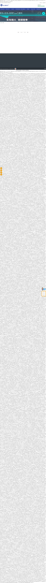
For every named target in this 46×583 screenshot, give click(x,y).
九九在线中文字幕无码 (5, 317)
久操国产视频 (8, 333)
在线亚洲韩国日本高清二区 (14, 130)
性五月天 (19, 320)
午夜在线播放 (39, 135)
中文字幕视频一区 (34, 251)
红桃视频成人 (12, 303)
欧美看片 (19, 290)
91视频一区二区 (43, 322)
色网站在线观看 (21, 117)
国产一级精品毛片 (15, 492)
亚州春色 (24, 259)
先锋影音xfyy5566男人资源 (22, 148)
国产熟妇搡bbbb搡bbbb (22, 552)
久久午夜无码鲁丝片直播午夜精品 (23, 331)
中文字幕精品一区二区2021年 (21, 230)
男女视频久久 (7, 338)
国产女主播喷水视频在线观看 (14, 449)
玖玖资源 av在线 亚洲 (27, 436)
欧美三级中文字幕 (19, 204)
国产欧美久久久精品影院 (17, 215)
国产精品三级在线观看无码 (14, 249)
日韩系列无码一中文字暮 (28, 91)
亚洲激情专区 (17, 512)
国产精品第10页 (34, 409)
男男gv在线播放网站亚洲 (26, 158)
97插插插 (40, 435)
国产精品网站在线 (8, 522)
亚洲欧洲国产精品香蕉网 (14, 306)
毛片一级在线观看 (9, 171)
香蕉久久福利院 (24, 274)
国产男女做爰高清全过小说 (23, 251)
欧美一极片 (35, 264)
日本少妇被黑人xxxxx (12, 323)
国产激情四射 (27, 295)
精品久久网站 (18, 273)
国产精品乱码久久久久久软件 (24, 229)
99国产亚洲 (24, 307)
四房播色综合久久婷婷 (17, 90)
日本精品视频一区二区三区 (22, 495)
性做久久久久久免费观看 (33, 133)
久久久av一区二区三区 (5, 335)
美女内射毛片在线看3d (37, 509)
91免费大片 (19, 376)
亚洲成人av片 (40, 347)
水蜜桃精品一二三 (42, 455)
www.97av (15, 192)
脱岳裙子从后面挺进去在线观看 (39, 448)
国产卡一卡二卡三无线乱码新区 (34, 464)
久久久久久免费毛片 (9, 539)
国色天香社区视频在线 (19, 339)
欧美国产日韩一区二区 (13, 497)
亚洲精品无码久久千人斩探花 (33, 186)
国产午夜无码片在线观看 (6, 321)
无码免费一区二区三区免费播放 (30, 265)
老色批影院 (26, 176)
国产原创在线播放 (38, 274)
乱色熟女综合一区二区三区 (6, 260)
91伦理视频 (30, 346)
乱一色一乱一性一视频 (3, 449)
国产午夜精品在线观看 (11, 207)
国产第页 (11, 423)
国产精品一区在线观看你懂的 (10, 157)
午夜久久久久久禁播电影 (19, 73)
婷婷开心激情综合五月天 (38, 463)
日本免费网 (6, 146)
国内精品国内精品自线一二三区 (35, 129)
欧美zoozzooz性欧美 (39, 187)
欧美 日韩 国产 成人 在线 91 (35, 87)
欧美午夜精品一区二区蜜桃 (28, 115)
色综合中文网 (38, 147)
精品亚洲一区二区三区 (21, 448)
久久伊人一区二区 (12, 145)
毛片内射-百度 (4, 157)
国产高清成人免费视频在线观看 (36, 288)
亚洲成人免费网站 (43, 259)
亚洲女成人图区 (15, 568)
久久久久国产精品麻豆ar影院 (20, 582)
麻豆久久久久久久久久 (40, 247)
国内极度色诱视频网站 (40, 393)
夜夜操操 (12, 378)
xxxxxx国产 (5, 462)
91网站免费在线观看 (28, 235)
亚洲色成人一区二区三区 (42, 132)
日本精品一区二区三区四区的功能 (9, 381)
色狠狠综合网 (41, 232)
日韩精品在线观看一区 (29, 245)
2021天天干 (11, 564)
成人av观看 (25, 521)
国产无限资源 (12, 480)
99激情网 (9, 353)
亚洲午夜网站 (29, 129)
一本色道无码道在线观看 (26, 149)
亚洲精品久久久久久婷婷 (36, 360)
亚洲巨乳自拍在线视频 (18, 258)
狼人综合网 (15, 304)
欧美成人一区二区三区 (27, 481)
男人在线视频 (41, 394)
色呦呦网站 (16, 536)
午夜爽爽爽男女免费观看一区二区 (35, 157)
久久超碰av (41, 466)
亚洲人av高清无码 (43, 102)
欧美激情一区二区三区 (2, 499)
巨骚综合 (2, 395)
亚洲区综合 (28, 568)
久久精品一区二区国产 (20, 130)
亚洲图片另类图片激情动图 (35, 189)
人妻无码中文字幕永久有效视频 (33, 493)
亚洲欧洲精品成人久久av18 (35, 422)
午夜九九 (19, 379)
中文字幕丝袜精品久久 (42, 157)
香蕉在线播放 (8, 437)
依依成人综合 (26, 332)
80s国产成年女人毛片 (35, 119)
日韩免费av (19, 249)
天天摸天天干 (24, 496)
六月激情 (28, 163)
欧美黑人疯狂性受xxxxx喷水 (42, 163)
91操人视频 (27, 279)
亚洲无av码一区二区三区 (32, 552)
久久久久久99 (28, 86)
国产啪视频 (8, 206)
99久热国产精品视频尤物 (24, 492)
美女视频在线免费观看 (18, 276)
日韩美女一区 (30, 189)
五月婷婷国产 (41, 323)
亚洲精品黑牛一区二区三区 (25, 118)
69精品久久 (19, 465)
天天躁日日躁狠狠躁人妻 (40, 507)
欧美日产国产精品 (27, 349)
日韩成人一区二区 (28, 495)
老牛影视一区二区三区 (12, 523)
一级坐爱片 (19, 451)
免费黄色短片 (9, 308)
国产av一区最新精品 (5, 453)
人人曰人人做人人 (39, 338)
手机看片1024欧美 (4, 219)
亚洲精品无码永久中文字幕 (42, 538)
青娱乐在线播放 (30, 244)
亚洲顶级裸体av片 (27, 186)
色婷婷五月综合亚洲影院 (13, 177)
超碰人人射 (8, 104)
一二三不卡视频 (23, 498)
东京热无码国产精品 (26, 201)
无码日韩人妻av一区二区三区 (8, 135)
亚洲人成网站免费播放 (29, 449)
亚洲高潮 (11, 566)
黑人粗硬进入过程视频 (28, 177)
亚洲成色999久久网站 (8, 304)
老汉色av (16, 173)
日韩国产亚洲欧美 (35, 305)
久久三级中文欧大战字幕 (14, 294)
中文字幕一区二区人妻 (30, 525)
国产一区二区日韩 (9, 74)
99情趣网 (16, 323)
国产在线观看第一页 (42, 142)
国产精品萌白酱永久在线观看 (25, 493)
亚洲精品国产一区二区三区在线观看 (23, 208)
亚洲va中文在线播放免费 (20, 348)
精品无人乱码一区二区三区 (36, 145)
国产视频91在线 (12, 142)
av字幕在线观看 (37, 132)
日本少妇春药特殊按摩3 (22, 250)
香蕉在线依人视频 (11, 291)
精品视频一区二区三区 (18, 203)
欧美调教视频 (7, 393)
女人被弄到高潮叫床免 (10, 506)
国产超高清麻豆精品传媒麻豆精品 (7, 101)
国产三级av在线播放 (21, 521)
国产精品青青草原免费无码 (13, 273)
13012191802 (1, 168)
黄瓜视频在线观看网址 (3, 378)
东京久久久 (25, 409)
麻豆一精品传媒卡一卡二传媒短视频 (17, 347)
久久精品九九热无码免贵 (38, 465)
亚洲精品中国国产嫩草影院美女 (40, 76)
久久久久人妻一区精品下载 (42, 189)
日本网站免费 (8, 361)
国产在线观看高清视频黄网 (40, 421)
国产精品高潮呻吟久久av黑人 (26, 247)
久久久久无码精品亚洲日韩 (13, 266)
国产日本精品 (29, 204)
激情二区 (29, 448)
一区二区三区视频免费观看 (41, 321)
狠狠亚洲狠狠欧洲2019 (17, 395)
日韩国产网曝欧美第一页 (5, 407)
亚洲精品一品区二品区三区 (20, 425)
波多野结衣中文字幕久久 (22, 424)
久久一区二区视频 (42, 411)
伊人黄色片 (42, 484)
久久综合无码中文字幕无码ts (35, 323)
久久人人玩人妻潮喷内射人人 (19, 409)
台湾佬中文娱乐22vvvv (31, 378)
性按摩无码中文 (36, 200)
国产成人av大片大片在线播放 (28, 498)
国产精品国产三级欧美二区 (35, 143)
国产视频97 (29, 187)
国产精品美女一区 (41, 89)
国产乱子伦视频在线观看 (36, 104)
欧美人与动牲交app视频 (34, 367)
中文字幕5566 (32, 128)
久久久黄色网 (29, 508)
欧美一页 (34, 84)
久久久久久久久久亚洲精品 (29, 347)
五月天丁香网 (5, 498)
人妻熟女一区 (33, 470)
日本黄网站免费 (9, 103)
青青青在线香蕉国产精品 (12, 336)
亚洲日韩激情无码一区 (36, 113)
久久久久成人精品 (41, 115)
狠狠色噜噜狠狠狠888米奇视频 (5, 557)
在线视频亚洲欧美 (7, 186)
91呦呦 (11, 208)
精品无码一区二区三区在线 (19, 259)
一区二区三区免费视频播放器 (20, 266)
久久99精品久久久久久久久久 (11, 158)
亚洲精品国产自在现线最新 (23, 367)
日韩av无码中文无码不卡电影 (41, 131)
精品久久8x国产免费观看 (43, 147)
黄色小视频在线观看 (5, 572)
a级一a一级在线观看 (18, 426)
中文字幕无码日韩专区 (17, 367)
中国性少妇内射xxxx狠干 (29, 307)
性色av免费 (15, 142)
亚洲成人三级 (8, 391)
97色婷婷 (36, 202)
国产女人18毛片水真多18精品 (17, 262)
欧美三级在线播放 (3, 448)
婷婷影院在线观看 (30, 236)
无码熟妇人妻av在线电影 (11, 411)
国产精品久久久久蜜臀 (34, 337)
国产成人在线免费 (28, 366)
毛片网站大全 (27, 337)
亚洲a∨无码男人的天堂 (14, 308)
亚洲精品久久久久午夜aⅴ (42, 101)
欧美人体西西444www (41, 470)
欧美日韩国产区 (5, 422)
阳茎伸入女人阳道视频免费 (29, 404)
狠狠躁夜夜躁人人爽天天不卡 (33, 392)
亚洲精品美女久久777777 (27, 425)
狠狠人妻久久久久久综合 (42, 567)
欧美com (3, 293)
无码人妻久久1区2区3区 (24, 565)
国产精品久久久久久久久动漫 (42, 408)
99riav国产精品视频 (4, 264)
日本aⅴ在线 (30, 454)
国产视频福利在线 (16, 565)
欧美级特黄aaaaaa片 (38, 556)
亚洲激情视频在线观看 (27, 582)
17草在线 (2, 215)
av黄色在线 (37, 511)
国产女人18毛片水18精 (42, 192)
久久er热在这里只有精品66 (11, 572)
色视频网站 (16, 248)
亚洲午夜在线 (27, 468)
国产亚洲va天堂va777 (31, 250)
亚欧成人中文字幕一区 (40, 120)
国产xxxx (35, 348)
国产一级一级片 (40, 222)
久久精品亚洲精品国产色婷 (33, 435)
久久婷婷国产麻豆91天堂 (25, 263)
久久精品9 (14, 247)
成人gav (17, 160)
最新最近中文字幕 (21, 334)
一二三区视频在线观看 (17, 132)
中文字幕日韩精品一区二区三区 (34, 103)
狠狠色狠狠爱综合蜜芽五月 (9, 433)
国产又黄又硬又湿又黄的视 (5, 376)
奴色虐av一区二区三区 (20, 309)
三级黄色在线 (17, 467)
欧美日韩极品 (24, 73)
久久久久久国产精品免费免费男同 (4, 365)
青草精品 (8, 264)
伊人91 (42, 86)
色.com (44, 99)
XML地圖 (45, 68)
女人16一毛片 (4, 200)
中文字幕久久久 (23, 235)
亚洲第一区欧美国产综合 (7, 208)
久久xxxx (23, 478)
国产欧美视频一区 (11, 127)
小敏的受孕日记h (18, 186)
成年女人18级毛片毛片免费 (4, 479)
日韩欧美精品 (3, 98)
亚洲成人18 (29, 527)
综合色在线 (13, 322)
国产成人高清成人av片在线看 (35, 101)
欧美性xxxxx (26, 206)
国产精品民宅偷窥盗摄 (13, 246)
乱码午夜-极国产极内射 (4, 391)
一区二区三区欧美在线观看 (33, 510)
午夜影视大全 (4, 159)
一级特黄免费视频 (31, 394)
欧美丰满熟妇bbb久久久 (13, 305)
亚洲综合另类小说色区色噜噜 (35, 319)
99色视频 (12, 244)
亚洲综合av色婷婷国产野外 (12, 104)
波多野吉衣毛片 (15, 350)
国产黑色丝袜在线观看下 (33, 192)
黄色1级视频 (25, 248)
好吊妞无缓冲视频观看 (42, 221)
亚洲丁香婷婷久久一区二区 (24, 204)
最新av (28, 220)
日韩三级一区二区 (11, 113)
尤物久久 (39, 364)
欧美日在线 (4, 450)
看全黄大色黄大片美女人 (35, 454)
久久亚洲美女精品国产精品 (6, 85)
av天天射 (28, 454)
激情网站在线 (29, 455)
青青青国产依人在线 (6, 113)
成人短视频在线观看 (21, 76)
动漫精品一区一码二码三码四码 (24, 236)
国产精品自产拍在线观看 (11, 236)
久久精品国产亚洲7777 (4, 423)
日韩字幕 (41, 90)
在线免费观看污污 (20, 265)
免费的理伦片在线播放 (15, 408)
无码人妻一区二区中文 (42, 439)
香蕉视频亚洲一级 (37, 436)
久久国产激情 (8, 309)
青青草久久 (17, 260)
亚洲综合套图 (33, 75)
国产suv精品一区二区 (16, 381)
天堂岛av (40, 376)
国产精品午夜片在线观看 (22, 349)
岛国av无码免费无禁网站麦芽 (21, 144)
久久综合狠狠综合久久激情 (32, 364)
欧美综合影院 (43, 149)
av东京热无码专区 (29, 274)
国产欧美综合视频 (41, 331)
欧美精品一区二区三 (39, 426)
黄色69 (22, 434)
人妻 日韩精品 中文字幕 (31, 308)
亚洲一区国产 (18, 236)
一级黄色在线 (13, 526)
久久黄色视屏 (30, 144)
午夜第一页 (35, 206)
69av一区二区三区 (19, 172)
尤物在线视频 (33, 332)
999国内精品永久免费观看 (20, 304)
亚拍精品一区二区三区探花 (14, 171)
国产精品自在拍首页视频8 (12, 467)
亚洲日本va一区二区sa (19, 405)
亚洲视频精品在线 (15, 362)
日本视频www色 (33, 115)
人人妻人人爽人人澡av (33, 76)
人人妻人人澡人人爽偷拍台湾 (11, 512)
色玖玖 (17, 230)
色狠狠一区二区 (7, 160)
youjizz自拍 (41, 499)
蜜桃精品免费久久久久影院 (42, 511)
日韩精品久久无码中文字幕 (25, 234)
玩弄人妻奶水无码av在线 (20, 377)
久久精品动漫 (41, 173)
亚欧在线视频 (27, 364)
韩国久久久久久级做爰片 (18, 393)
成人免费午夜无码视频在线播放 (18, 161)
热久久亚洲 (32, 365)
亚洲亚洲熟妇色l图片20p (31, 580)
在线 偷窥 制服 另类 (34, 375)
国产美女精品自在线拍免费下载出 (4, 193)
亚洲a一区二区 (41, 495)
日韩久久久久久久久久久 (41, 148)
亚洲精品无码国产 (31, 484)
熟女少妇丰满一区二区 (23, 191)
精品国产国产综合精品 (24, 277)
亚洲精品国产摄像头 (12, 293)
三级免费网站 (6, 493)
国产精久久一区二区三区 (29, 207)
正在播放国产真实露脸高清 (8, 491)
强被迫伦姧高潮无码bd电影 (19, 120)
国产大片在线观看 (4, 392)
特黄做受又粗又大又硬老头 (20, 394)
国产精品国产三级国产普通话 (15, 570)
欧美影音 (13, 200)
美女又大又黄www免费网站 (4, 521)
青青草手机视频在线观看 (36, 90)
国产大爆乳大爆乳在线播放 (26, 275)
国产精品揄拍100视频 (15, 455)
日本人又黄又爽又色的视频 (39, 404)
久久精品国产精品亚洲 (31, 158)
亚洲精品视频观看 (14, 409)
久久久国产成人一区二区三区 (33, 131)
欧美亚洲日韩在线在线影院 (22, 295)
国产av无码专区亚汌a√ (11, 555)
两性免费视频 (21, 307)
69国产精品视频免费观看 (30, 145)
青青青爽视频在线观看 (38, 304)
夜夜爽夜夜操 (16, 336)
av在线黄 (44, 526)
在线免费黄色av (25, 163)
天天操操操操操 (28, 106)
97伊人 (3, 435)
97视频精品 (25, 464)
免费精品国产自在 (2, 148)
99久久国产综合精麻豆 (20, 163)
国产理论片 (11, 133)
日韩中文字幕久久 (34, 147)
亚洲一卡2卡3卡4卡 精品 (10, 495)
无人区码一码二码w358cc (18, 406)
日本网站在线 (31, 512)
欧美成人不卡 (18, 364)
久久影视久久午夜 (20, 554)
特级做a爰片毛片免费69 (9, 200)
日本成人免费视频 (16, 320)
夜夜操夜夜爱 (30, 408)
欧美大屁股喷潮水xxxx (3, 144)
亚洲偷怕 (8, 336)
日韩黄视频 (38, 173)
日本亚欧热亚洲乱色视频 (5, 114)
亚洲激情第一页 (32, 440)
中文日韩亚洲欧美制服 (13, 426)
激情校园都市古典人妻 (36, 91)
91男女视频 (37, 324)
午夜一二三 (3, 491)
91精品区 (29, 133)
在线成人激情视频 (15, 133)
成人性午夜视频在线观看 (17, 321)
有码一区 (7, 334)
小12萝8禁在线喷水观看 (22, 567)
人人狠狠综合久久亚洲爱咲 (38, 496)
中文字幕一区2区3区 (18, 434)
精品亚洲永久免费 (9, 249)
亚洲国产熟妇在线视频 (34, 351)
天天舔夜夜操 (1, 390)
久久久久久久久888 (21, 89)
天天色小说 (6, 468)
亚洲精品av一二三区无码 (5, 236)
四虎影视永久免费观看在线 (40, 229)
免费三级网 (7, 332)
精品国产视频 (21, 244)
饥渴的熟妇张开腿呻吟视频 (24, 513)
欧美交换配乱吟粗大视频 (42, 280)
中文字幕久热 (30, 130)
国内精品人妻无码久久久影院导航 (13, 554)
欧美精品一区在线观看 (28, 422)
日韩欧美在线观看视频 (10, 420)
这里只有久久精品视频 (11, 132)
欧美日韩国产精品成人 (23, 352)
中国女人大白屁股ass (9, 162)
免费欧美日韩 (13, 162)
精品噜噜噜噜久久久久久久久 (18, 193)
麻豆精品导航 (30, 437)
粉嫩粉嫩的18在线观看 (14, 348)
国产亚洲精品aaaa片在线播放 (16, 178)
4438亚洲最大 (13, 174)
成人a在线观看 (2, 222)
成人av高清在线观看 (3, 337)
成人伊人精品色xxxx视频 (13, 524)
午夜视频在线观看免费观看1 (37, 335)
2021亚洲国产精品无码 (2, 350)
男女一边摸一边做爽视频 (39, 366)
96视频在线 (3, 338)
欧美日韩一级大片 (6, 89)
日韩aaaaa (12, 262)
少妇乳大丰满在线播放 (10, 481)
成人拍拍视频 (23, 317)
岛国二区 (19, 568)
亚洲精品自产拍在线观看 (28, 581)
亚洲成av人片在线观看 (24, 86)
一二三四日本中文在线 (19, 537)
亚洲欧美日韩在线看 (42, 176)
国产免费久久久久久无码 (32, 275)
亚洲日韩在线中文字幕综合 (10, 164)
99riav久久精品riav (16, 349)
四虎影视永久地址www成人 (4, 192)
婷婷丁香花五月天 (6, 438)
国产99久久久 (16, 245)
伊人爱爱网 (41, 302)
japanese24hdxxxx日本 (24, 131)
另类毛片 (8, 173)
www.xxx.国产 (14, 118)
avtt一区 (9, 334)
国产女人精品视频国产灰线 (14, 352)
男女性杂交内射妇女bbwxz (12, 276)
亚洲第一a (42, 85)
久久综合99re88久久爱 (18, 450)
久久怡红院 (2, 290)
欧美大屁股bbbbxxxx (17, 550)
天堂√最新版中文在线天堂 (26, 304)
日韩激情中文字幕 (40, 571)
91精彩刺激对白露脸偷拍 (13, 88)
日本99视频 (19, 323)
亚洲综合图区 (18, 251)
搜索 (3, 22)
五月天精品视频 (22, 219)
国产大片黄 (29, 405)
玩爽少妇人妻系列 (9, 422)
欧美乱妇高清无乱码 (14, 571)
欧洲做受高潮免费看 (35, 98)
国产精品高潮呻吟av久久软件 (12, 441)
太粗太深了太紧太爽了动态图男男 (9, 98)
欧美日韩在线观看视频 (3, 454)
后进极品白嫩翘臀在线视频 (40, 133)
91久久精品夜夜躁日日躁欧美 (34, 86)
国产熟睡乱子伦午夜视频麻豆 (31, 537)
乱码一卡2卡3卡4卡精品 (12, 264)
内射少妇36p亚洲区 (31, 173)
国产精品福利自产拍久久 (32, 353)
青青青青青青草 (35, 579)
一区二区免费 (40, 332)
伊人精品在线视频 (6, 467)
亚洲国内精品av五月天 (17, 480)
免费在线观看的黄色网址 (39, 203)
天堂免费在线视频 (22, 74)
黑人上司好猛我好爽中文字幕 (9, 424)
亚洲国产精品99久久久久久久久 (41, 177)
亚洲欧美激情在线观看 (29, 251)
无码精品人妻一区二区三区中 (16, 333)
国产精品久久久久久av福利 (4, 528)
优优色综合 (39, 322)
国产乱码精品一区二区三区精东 (26, 538)
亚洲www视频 (34, 497)
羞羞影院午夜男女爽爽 (16, 495)
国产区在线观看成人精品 (8, 464)
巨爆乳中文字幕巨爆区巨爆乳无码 (40, 249)
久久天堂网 (30, 87)
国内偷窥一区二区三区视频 (25, 88)
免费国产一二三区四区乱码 (4, 322)
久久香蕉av (25, 466)
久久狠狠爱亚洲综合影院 (41, 103)
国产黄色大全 (17, 307)
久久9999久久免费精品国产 (20, 551)
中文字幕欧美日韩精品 (42, 492)
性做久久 (6, 353)
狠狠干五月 (44, 482)
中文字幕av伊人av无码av (8, 130)
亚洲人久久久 (2, 113)
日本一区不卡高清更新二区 (33, 338)
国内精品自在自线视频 (37, 178)
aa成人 (22, 323)
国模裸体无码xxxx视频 (32, 318)
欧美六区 (32, 206)
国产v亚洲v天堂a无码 (5, 411)
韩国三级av (43, 203)
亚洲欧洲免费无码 (31, 350)
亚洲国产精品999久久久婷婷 (26, 323)
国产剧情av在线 (4, 104)
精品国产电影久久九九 (36, 280)
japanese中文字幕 (43, 127)
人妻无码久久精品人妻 (18, 118)
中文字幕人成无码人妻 (14, 101)
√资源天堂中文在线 (25, 309)
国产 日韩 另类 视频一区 (25, 537)
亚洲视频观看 (33, 410)
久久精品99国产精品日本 (31, 397)
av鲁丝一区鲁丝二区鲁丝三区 (27, 146)
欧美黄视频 (33, 307)
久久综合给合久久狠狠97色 (28, 467)
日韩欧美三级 (13, 186)
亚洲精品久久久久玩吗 (37, 265)
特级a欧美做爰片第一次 (41, 118)
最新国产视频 (13, 292)
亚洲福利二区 (23, 526)
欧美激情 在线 (19, 565)
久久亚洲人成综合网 (5, 513)
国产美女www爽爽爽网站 (23, 438)
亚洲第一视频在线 (24, 289)
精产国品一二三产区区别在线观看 (17, 190)
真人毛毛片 (28, 423)
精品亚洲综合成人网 (33, 481)
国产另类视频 (19, 191)
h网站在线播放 (16, 99)
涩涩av (42, 159)
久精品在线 (6, 439)
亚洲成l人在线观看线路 (25, 143)
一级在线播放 (33, 258)
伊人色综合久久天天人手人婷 (23, 564)
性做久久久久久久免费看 (7, 569)
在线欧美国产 (8, 451)
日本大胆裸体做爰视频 (21, 566)
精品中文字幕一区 (2, 439)
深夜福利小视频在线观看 (38, 220)
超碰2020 (27, 85)
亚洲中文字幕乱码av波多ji (9, 454)
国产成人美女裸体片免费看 (7, 133)
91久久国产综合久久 (41, 87)
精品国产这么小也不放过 (4, 237)
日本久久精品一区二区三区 (25, 477)
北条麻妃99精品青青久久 (25, 246)
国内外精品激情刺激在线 (6, 541)
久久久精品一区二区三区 (42, 491)
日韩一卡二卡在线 (10, 178)
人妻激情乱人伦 (14, 259)
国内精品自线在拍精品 (6, 215)
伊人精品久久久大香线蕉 (30, 320)
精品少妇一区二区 (8, 527)
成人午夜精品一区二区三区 (20, 101)
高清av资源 (41, 303)
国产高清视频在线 (26, 87)
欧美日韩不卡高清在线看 (36, 73)
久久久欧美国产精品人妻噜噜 (25, 161)
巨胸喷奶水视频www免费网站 (5, 349)
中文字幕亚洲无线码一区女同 (26, 292)
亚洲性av (34, 236)
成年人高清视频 (23, 103)
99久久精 (44, 421)
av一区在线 (7, 499)
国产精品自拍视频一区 (40, 162)
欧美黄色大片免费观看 (31, 85)
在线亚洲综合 (3, 307)
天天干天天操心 (8, 568)
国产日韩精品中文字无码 (3, 261)
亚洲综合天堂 (14, 510)
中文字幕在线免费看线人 (41, 134)
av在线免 (7, 176)
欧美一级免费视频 (6, 248)
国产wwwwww (14, 73)
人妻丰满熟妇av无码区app (22, 189)
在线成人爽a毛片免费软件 (19, 526)
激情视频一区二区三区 (25, 244)
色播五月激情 (31, 441)
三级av (32, 274)
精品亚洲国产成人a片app (3, 220)
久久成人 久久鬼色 (15, 425)
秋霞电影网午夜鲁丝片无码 (15, 539)
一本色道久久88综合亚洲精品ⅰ (11, 528)
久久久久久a (12, 391)
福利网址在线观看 (2, 103)
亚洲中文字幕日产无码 (31, 396)
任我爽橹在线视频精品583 (25, 335)
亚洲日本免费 (3, 353)
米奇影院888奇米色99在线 (23, 463)
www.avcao (14, 556)
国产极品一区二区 (28, 336)
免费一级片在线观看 (32, 176)
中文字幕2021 (42, 233)
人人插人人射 (36, 250)
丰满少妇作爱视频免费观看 (11, 86)
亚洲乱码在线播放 (13, 134)
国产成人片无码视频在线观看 (8, 421)
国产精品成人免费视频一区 (12, 160)
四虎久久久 (7, 220)
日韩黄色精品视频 (14, 339)
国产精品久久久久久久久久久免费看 (14, 117)
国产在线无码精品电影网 (4, 420)
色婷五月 (44, 219)
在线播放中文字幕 (6, 526)
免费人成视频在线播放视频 (8, 265)
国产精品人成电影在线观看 (11, 317)
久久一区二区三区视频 (20, 306)
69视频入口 (34, 248)
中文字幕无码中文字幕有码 (39, 478)
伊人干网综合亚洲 (26, 291)
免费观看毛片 (13, 365)
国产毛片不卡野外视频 (2, 367)
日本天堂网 (44, 366)
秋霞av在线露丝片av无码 (29, 218)
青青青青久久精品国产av (38, 164)
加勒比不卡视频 (41, 482)
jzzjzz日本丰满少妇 (12, 451)
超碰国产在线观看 (24, 553)
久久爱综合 (26, 507)
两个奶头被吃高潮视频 (16, 216)
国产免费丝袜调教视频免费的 (30, 205)
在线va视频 (29, 175)
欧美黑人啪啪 (37, 491)
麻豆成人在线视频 (6, 308)
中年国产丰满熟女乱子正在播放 (39, 99)
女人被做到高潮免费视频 (9, 189)
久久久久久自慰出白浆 (33, 187)
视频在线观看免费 (35, 190)
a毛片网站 (27, 542)
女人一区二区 (38, 484)
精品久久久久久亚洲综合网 (33, 114)
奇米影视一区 (39, 441)
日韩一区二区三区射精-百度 (28, 75)
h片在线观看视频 (29, 564)
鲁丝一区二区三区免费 (3, 145)
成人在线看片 (18, 392)
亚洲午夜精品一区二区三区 (6, 509)
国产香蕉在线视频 (13, 351)
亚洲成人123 (29, 523)
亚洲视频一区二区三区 (14, 106)
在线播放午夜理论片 (14, 263)
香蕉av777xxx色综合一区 (6, 204)
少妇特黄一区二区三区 (39, 266)
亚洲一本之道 (17, 567)
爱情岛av (27, 203)
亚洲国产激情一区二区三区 (19, 363)
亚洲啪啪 (1, 274)
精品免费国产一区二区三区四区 (36, 480)
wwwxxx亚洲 (20, 84)
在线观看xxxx (23, 347)
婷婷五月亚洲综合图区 (19, 234)
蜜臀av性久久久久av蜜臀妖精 (29, 462)
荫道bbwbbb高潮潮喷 (14, 452)
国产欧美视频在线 (24, 542)
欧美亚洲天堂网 (25, 261)
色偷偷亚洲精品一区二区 (27, 426)
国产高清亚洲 (7, 175)
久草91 (34, 539)
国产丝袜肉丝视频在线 (38, 149)
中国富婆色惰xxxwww (14, 318)
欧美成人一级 (6, 86)
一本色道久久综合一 (6, 188)
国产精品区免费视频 (22, 157)
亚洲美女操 (29, 419)
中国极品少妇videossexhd (20, 440)
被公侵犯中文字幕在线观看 (7, 390)
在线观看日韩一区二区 (10, 247)
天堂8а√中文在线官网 (15, 295)
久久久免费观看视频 (23, 375)
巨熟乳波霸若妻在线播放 (32, 217)
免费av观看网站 (30, 332)
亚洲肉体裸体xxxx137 (32, 567)
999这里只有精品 (6, 207)
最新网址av (17, 247)
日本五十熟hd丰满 (20, 319)
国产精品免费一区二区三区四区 (25, 258)
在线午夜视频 (23, 216)
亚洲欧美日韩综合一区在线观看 (12, 128)
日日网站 (6, 409)
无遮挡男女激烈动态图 (10, 176)
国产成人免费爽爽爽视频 (35, 408)
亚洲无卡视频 (25, 76)
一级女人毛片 (5, 75)
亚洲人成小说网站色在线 (31, 132)
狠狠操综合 (13, 421)
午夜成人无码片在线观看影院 (37, 580)
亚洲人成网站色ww (11, 215)
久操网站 (12, 333)
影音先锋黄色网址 (40, 119)
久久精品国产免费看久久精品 (23, 522)
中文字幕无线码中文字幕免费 (25, 353)
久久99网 (9, 305)
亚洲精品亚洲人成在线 (19, 538)
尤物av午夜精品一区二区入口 (37, 191)
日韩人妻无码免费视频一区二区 (36, 130)
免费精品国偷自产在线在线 (24, 379)
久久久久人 (39, 390)
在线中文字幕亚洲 (8, 410)
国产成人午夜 (4, 175)
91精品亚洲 (28, 131)
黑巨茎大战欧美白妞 (10, 237)
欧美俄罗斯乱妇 (29, 135)
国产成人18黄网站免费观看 (21, 162)
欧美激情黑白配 (38, 466)
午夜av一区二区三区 (6, 441)
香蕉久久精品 (37, 376)
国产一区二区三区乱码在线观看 (40, 175)
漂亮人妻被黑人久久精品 (28, 147)
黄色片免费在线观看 (3, 366)
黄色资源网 (25, 245)
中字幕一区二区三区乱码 (36, 201)
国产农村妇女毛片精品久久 (22, 404)
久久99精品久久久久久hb (42, 512)
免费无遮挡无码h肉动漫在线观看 (19, 523)
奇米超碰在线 (38, 221)
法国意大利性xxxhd (27, 317)
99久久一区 (30, 506)
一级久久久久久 (4, 172)
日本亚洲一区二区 (13, 463)
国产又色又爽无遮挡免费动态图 (31, 127)
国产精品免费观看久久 (29, 497)
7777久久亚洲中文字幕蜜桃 (29, 73)
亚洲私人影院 (19, 235)
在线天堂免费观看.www (40, 368)
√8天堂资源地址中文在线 (17, 157)
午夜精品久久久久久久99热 (13, 579)
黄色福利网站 (42, 220)
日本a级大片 (37, 332)
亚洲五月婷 (30, 143)
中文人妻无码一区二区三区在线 (32, 249)
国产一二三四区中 (38, 481)
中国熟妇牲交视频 (2, 130)
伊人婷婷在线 (6, 294)
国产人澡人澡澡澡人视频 (21, 171)
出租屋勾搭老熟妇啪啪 (42, 352)
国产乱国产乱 (8, 191)
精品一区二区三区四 (37, 303)
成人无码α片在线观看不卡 (18, 102)
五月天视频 (30, 452)
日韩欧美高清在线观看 (15, 218)
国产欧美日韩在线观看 (9, 362)
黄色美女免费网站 (36, 365)
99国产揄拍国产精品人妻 (9, 318)
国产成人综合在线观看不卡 (20, 146)
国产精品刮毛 (15, 424)
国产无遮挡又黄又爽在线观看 (36, 379)
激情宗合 (25, 145)
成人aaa (15, 411)
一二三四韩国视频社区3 (11, 393)
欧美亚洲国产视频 (7, 203)
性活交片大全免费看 (2, 440)
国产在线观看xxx (26, 540)
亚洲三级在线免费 (17, 74)
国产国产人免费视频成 (40, 350)
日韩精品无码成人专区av (23, 106)
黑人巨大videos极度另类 (27, 219)
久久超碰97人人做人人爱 (33, 377)
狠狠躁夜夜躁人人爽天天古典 (9, 87)
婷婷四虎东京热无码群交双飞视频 (33, 294)
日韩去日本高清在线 (11, 161)
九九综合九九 (31, 582)
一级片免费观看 (37, 318)
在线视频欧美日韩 (6, 128)
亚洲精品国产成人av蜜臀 (8, 380)
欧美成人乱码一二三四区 (21, 455)
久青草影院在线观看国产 (8, 99)
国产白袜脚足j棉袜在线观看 (30, 237)
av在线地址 (14, 231)
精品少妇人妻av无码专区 (33, 160)
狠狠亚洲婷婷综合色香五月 (7, 351)
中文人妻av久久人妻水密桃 (26, 550)
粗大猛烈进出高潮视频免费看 (15, 208)
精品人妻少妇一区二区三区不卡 (32, 391)
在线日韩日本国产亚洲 (31, 264)
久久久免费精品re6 (27, 142)
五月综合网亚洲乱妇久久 (29, 375)
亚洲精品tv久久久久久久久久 (5, 273)
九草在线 (8, 232)
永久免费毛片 (13, 258)
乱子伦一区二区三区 (22, 215)
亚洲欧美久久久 (34, 88)
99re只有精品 (26, 133)
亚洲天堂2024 (5, 302)
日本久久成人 (39, 86)
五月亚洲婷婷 (32, 479)
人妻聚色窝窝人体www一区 (26, 303)
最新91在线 (30, 337)
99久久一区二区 (32, 172)
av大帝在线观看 (11, 346)
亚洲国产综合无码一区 (38, 102)
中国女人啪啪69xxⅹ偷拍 (12, 507)
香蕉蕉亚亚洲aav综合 (38, 434)
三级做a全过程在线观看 (40, 362)
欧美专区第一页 (24, 172)
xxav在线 (44, 362)
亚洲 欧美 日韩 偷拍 (35, 363)
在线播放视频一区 (25, 127)
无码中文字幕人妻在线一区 (39, 106)
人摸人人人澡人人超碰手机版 (12, 541)
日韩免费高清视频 (24, 449)
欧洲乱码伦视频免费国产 (11, 143)
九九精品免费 (34, 404)
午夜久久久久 (41, 396)
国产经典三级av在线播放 (7, 230)
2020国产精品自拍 (12, 290)
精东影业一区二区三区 (32, 259)
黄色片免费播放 (10, 193)
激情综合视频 (20, 477)
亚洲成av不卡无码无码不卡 (19, 496)
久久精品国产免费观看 (30, 248)
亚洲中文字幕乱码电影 (28, 116)
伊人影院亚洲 (9, 131)
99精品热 (17, 233)
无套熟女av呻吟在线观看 (22, 467)
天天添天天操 (8, 145)
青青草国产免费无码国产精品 (29, 305)
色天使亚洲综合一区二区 (15, 448)
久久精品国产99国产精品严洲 (36, 174)
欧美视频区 (3, 426)
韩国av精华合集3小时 (23, 366)
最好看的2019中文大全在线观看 (13, 332)
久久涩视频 (32, 91)
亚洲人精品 (44, 105)
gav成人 (44, 510)
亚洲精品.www (8, 392)
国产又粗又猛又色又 (4, 495)
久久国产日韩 (30, 104)
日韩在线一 (3, 203)
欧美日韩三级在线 (39, 276)
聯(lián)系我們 (44, 2)
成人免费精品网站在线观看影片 (39, 84)
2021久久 (10, 258)
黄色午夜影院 (27, 250)
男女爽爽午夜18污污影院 (40, 378)
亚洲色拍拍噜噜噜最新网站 (24, 187)
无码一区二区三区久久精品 (10, 119)
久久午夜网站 (35, 309)
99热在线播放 (40, 555)
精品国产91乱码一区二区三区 (6, 279)
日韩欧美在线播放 (2, 483)
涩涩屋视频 (18, 106)
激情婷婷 (17, 436)
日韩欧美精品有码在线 (28, 148)
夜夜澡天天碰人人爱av (9, 100)
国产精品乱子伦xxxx (11, 366)
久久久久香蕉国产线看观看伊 (3, 164)
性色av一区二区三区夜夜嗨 (13, 368)
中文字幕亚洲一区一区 (18, 175)
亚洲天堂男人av (30, 159)
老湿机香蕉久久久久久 (6, 510)
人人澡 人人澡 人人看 (19, 192)
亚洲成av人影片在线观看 (11, 552)
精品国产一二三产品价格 (10, 404)
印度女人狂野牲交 (31, 572)
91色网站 (32, 579)
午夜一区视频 (17, 84)
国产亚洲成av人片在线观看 (8, 91)
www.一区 (40, 129)
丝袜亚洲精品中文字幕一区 (39, 116)
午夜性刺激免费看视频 (10, 73)
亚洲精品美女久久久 (22, 186)
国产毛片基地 (27, 144)
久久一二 (1, 200)
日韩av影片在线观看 (19, 335)
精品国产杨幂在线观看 (12, 363)
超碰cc (7, 129)
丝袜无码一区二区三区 (13, 251)
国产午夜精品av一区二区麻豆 (16, 237)
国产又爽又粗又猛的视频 (10, 439)
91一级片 (41, 145)
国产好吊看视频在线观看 (38, 75)
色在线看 (5, 221)
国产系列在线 (29, 331)
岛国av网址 (2, 375)
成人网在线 (15, 200)
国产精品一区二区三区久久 (11, 394)
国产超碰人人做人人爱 (10, 222)
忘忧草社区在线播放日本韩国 (29, 278)
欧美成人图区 (43, 129)
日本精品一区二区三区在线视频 (19, 351)
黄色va (29, 208)
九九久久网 (29, 206)
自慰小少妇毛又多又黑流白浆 (11, 114)
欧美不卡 (6, 481)
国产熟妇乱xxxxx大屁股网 (17, 439)
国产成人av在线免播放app (40, 251)
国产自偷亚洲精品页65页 (21, 378)
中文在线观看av (19, 201)
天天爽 (32, 535)
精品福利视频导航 (27, 510)
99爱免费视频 (30, 230)
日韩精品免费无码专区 (21, 511)
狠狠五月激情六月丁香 (26, 394)
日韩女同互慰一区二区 (22, 113)
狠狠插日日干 (9, 536)
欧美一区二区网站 (11, 216)
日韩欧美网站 (31, 303)
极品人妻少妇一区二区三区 (34, 193)
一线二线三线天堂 (22, 132)
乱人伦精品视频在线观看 (6, 405)
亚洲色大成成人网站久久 (19, 275)
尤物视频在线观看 (23, 525)
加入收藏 (41, 2)
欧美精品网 (26, 103)
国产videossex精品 (43, 146)
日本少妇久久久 (8, 524)
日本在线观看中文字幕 (38, 248)
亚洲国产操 (38, 305)
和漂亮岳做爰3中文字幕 (37, 172)
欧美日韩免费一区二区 (25, 84)
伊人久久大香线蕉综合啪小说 (21, 218)
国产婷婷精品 (32, 390)
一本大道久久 (35, 308)
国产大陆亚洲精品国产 (7, 293)
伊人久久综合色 (36, 522)
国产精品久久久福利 (24, 135)
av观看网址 (15, 291)
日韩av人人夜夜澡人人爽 (25, 405)
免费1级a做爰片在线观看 (22, 381)
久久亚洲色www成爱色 (10, 190)
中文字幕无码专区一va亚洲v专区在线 (12, 76)
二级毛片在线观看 (18, 187)
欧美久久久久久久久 (32, 219)
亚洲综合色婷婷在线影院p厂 (35, 245)
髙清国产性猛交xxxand (15, 484)
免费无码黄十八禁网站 (37, 307)
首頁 (1, 22)
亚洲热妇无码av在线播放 (8, 379)
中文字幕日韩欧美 (19, 368)
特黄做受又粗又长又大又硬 (41, 309)
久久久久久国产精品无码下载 (4, 469)
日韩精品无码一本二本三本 (10, 219)
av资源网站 (37, 482)
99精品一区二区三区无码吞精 (6, 245)
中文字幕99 (1, 147)
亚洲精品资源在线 (38, 499)
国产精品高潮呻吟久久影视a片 (25, 406)
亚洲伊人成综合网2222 (25, 134)
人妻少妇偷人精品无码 (20, 221)
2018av (13, 202)
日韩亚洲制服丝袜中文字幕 (40, 407)
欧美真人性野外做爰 (16, 331)
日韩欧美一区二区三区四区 (6, 348)
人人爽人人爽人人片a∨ (13, 275)
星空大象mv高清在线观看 (21, 176)
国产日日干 (9, 306)
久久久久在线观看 (28, 494)
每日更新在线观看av (25, 535)
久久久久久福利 (6, 482)
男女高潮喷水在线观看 (15, 115)
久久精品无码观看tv (20, 164)
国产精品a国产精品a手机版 (29, 190)
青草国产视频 (35, 566)
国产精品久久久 (15, 149)
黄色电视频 (18, 177)
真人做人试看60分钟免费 (7, 233)
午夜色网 (34, 433)
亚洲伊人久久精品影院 (40, 171)
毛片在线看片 (18, 103)
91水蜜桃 (18, 552)
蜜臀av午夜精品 (27, 524)
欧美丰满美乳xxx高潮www (13, 277)
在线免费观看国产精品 (39, 100)
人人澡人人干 (11, 568)
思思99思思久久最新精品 (8, 452)
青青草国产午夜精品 (32, 89)
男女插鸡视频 (31, 288)
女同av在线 (4, 120)
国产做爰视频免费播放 (34, 339)
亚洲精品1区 (16, 322)
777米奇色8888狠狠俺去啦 (9, 218)
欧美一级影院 (23, 539)
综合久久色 (17, 89)
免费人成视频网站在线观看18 (3, 363)
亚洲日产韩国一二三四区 (36, 163)
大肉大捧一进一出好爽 (34, 380)
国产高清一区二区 (4, 309)
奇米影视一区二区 (5, 333)
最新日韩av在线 (23, 190)
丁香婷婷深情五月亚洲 (26, 130)
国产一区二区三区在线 (33, 366)
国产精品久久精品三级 (5, 274)
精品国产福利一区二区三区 (3, 539)
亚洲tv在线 (2, 244)
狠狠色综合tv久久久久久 (15, 221)
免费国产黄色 (26, 362)
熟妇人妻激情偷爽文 (13, 483)
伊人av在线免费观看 (3, 332)
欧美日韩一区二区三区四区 (5, 425)
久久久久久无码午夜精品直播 (8, 408)
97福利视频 (2, 275)
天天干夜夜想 (33, 499)
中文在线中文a (5, 171)
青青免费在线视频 (33, 99)
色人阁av (17, 162)
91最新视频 (17, 134)
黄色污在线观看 (42, 392)
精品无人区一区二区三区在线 (13, 557)
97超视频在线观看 (43, 160)
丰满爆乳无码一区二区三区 (14, 191)
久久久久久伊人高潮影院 (31, 233)
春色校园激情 (17, 114)
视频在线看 (20, 216)
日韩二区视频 (1, 73)
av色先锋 (30, 380)
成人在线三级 (8, 90)
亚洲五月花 (25, 439)
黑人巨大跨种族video (42, 186)
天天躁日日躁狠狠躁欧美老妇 (22, 232)
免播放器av (31, 174)
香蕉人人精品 (10, 261)
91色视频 (19, 352)
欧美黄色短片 (33, 452)
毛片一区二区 (26, 393)
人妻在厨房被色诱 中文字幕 (6, 395)
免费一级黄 (38, 186)
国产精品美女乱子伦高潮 (19, 246)
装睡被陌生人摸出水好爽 (19, 483)
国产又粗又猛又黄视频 (16, 113)
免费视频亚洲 (41, 244)
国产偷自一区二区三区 (25, 396)
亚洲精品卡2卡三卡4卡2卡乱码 (4, 394)
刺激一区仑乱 (12, 536)
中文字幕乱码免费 (39, 468)
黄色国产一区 (27, 346)
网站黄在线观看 (27, 104)
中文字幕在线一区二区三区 (33, 317)
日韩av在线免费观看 (8, 116)
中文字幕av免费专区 (40, 260)
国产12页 (34, 274)
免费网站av (28, 289)
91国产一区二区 (7, 149)
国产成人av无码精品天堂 (26, 351)
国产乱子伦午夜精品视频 (18, 147)
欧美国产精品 (35, 105)
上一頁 (21, 32)
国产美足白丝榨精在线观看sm (7, 352)
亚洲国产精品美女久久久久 (13, 234)
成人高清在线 (41, 113)
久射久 (4, 160)
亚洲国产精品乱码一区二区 (19, 174)
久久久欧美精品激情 (8, 450)
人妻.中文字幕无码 (22, 128)
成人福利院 (4, 382)
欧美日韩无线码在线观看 (32, 202)
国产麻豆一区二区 (7, 291)
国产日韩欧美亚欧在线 (13, 567)
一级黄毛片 (35, 378)
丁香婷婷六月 (4, 410)
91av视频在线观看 (8, 303)
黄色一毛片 (13, 193)
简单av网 (16, 201)
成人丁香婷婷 (36, 219)
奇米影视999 (34, 302)
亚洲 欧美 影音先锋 (22, 87)
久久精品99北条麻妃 (11, 349)
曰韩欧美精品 (38, 88)
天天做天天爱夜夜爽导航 (14, 172)
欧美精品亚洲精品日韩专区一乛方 (16, 479)
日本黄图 (29, 103)
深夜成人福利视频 (37, 361)
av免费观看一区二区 (11, 321)
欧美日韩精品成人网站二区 (5, 360)
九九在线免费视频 (18, 128)
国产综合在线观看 (35, 322)
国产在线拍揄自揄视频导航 (26, 350)
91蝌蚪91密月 (15, 164)
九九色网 (10, 220)
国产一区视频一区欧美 (19, 350)
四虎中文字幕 (10, 188)
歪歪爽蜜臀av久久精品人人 (6, 470)
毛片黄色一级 (9, 465)
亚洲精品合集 (16, 145)
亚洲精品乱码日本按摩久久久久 (42, 464)
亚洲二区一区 (7, 566)
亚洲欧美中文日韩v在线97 (19, 104)
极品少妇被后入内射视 (34, 439)
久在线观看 (15, 98)
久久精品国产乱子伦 (9, 538)
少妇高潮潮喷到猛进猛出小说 (28, 215)
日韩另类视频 (29, 382)
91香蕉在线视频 (29, 273)
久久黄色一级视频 (33, 565)
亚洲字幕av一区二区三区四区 (8, 174)
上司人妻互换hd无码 (14, 91)
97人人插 (43, 161)
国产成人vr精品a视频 (3, 571)
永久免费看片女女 (20, 116)
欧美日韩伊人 (35, 484)
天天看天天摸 (16, 290)
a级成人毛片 (27, 491)
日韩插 (37, 336)
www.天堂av (38, 349)
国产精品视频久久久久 (4, 76)
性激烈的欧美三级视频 (5, 553)
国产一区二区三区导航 (22, 177)
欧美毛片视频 (2, 235)
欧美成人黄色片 (31, 105)
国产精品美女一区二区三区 (22, 346)
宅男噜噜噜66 (33, 554)
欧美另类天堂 (41, 88)
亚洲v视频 (36, 177)
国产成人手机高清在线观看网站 (33, 120)
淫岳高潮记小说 (16, 338)
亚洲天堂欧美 (7, 523)
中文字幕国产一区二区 (22, 441)
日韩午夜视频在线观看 (38, 217)
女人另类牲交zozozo (16, 404)
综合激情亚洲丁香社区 (23, 491)
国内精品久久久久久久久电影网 (25, 469)
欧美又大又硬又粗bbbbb (12, 175)
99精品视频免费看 (10, 146)
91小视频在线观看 (26, 484)
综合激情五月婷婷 (16, 143)
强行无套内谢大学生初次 (12, 84)
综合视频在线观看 (33, 116)
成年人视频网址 (30, 229)
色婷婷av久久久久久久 (17, 525)
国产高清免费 (32, 426)
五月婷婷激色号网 (23, 305)
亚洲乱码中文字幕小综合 (22, 435)
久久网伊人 (3, 161)
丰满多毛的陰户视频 (7, 234)
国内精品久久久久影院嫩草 (5, 364)
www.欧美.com (37, 352)
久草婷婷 (7, 512)
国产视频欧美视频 (24, 265)
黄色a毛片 (34, 491)
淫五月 (8, 201)
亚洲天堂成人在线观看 (4, 536)
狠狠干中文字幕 (42, 130)
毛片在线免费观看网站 (21, 233)
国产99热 (7, 221)
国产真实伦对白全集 (26, 506)
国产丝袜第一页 (39, 190)
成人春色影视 (30, 101)
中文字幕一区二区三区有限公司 (15, 435)
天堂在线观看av (6, 222)
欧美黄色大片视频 (23, 468)
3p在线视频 (15, 288)
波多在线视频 (42, 164)
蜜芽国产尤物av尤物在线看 (14, 437)
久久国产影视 (10, 425)
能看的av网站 (30, 507)
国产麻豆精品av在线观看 (32, 411)
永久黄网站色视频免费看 (14, 159)
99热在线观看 (8, 277)
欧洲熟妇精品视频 (24, 336)
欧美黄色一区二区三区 (25, 129)
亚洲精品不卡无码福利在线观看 (18, 158)
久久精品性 (32, 191)
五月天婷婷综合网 (27, 160)
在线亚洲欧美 (27, 556)
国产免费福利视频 (31, 201)
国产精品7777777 (3, 263)
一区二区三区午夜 (41, 219)
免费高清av (4, 581)
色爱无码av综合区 (4, 90)
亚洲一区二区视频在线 (43, 188)
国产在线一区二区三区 (12, 102)
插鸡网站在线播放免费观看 (11, 280)
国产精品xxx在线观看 (4, 247)
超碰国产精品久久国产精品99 (37, 146)
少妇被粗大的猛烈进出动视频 (34, 247)
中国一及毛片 (14, 307)
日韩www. (35, 426)
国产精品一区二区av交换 (19, 188)
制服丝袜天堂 (35, 424)
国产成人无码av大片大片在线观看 (32, 246)
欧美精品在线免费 (34, 266)
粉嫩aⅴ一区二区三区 (15, 232)
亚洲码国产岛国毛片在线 (39, 346)
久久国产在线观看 (39, 424)
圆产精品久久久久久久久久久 (34, 117)
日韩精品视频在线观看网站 (9, 455)
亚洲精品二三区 (23, 147)
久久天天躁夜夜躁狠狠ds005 (9, 350)
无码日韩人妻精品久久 (33, 106)
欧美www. (38, 246)
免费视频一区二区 (3, 118)
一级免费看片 (33, 438)
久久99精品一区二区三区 (37, 233)
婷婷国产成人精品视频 (4, 143)
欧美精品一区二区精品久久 (3, 100)
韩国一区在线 (10, 149)
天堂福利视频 (9, 250)
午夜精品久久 (33, 161)
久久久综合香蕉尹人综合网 (38, 306)
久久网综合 (4, 318)
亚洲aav (14, 396)
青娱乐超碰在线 (30, 88)
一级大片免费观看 (26, 101)
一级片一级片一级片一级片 (14, 309)
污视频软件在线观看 (33, 336)
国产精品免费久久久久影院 (31, 509)
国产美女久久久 (8, 449)
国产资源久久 (23, 192)
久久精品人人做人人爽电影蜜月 (17, 509)
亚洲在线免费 (38, 469)
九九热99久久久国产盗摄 (21, 145)
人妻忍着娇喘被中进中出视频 (31, 118)
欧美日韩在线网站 (4, 511)
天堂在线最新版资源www (4, 201)
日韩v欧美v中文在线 (35, 291)
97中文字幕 (2, 551)
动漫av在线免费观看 (42, 364)
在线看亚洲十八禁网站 (34, 162)
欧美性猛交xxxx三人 (39, 234)
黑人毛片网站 (15, 324)
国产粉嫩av (36, 134)
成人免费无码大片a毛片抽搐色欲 (26, 193)
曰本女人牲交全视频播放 (43, 382)
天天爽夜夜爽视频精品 (33, 100)
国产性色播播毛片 (28, 192)
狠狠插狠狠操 (31, 451)
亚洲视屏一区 (17, 85)
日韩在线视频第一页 (17, 365)
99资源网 (43, 424)
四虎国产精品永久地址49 (31, 309)
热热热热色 (7, 366)
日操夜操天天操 (37, 433)
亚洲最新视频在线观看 (35, 381)
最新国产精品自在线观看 (37, 237)
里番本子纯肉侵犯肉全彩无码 (35, 395)
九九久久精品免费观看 (31, 234)
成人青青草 (1, 422)
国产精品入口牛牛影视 (38, 423)
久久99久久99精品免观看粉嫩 (22, 360)
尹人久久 (16, 552)
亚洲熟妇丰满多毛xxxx (34, 293)
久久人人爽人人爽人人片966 (3, 465)
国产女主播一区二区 (33, 434)
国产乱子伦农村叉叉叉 (4, 206)
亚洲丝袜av (33, 557)
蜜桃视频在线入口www (22, 178)
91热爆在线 (24, 116)
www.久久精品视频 (2, 409)
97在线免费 (18, 75)
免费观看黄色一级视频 (11, 338)
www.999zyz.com (27, 216)
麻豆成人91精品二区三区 (13, 279)
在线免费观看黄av (2, 554)
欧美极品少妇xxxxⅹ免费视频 (3, 437)
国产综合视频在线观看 (35, 260)
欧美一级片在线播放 (24, 541)
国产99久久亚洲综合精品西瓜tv (26, 174)
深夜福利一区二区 (17, 463)
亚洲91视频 (7, 494)
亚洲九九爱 (23, 142)
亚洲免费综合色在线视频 (27, 511)
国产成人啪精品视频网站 (37, 262)
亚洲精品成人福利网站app (39, 477)
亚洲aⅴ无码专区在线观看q (9, 396)
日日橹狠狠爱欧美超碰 (5, 127)
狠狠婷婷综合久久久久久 (35, 215)
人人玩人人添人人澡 (8, 172)
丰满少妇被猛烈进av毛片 (41, 494)
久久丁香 (40, 158)
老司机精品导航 (26, 334)
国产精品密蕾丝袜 (12, 245)
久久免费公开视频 (8, 367)
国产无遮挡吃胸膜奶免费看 (8, 292)
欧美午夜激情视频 (32, 436)
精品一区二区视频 (28, 100)
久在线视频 (18, 522)
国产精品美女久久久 (40, 117)
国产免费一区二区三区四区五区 (28, 499)
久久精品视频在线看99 (31, 569)
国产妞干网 (25, 333)
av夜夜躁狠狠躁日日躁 (16, 470)
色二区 (16, 394)
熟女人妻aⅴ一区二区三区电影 (32, 203)
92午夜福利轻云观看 (42, 279)
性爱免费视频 (19, 318)
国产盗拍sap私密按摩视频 (22, 85)
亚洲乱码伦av (34, 324)
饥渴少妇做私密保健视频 (18, 86)
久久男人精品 (40, 360)
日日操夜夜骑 (25, 171)
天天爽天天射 (22, 318)
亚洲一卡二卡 (18, 324)
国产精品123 (41, 479)
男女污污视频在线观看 (6, 102)
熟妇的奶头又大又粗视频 (26, 482)
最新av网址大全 (3, 86)
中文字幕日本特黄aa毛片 (33, 289)
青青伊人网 (26, 579)
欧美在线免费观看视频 (24, 188)
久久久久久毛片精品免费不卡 (20, 288)
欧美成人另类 (38, 85)
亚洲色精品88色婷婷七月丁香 (15, 100)
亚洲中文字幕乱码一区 (14, 103)
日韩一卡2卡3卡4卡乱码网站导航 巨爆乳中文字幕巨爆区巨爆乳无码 (25, 200)
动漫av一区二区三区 (42, 264)
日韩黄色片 (20, 539)
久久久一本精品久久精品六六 (24, 294)
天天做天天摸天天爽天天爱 (35, 273)
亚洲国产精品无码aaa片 (3, 524)
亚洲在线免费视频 (19, 98)
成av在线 (7, 132)
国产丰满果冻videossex (14, 75)
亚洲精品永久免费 (13, 468)
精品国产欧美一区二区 (16, 337)
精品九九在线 (17, 441)
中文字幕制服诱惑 (12, 367)
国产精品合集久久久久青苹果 (36, 278)
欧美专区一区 (25, 440)
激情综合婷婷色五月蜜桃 (37, 333)
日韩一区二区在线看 (2, 421)
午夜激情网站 (9, 466)
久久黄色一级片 (3, 91)
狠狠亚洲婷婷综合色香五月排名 (24, 308)
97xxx (38, 512)
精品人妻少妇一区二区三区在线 (20, 91)
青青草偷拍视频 (42, 481)
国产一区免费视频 (33, 235)
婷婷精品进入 (21, 127)
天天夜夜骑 (44, 106)
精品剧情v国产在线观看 (4, 205)
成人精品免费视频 (7, 554)
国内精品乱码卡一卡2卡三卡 (14, 375)
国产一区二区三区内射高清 (33, 208)
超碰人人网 (6, 552)
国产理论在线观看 (38, 160)
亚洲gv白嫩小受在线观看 (16, 564)
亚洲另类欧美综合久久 (35, 277)
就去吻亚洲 (44, 436)
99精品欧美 (35, 234)
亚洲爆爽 (39, 351)
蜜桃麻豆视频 (6, 250)
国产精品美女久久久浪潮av (15, 135)
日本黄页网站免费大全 (8, 106)
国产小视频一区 (34, 221)
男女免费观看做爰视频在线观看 (23, 205)
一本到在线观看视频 (22, 395)
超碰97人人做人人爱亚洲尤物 (16, 229)
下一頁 (24, 32)
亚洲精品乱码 (31, 302)
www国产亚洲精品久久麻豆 (36, 216)
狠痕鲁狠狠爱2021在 (25, 536)
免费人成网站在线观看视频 (37, 420)
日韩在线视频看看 (27, 555)
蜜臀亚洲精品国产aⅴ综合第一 (18, 105)
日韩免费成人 (39, 308)
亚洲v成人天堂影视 (27, 288)
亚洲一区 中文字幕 (26, 570)
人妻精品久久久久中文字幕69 (31, 134)
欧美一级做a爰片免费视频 (16, 127)
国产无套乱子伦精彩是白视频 (25, 572)
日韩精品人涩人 (22, 332)
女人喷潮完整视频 (16, 176)
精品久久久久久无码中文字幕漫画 (20, 433)
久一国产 (15, 219)
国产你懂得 (40, 236)
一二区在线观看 (28, 172)
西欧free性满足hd (41, 246)
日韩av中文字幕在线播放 (36, 207)
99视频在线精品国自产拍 (3, 304)
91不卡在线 (2, 424)
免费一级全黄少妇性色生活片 (18, 280)
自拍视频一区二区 (23, 98)
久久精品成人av (25, 423)
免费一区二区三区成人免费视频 (12, 289)
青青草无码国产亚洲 (35, 542)
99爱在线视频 (37, 453)
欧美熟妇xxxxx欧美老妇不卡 (27, 99)
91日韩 (42, 158)
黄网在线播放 (19, 173)
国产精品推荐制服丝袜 (38, 259)
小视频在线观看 (16, 379)
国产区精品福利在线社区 (32, 178)
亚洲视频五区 (28, 440)
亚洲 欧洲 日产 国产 (8, 159)
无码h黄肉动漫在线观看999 (19, 279)
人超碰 (35, 524)
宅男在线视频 (7, 382)
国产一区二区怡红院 (30, 84)
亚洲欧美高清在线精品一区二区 (6, 542)
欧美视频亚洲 (37, 235)
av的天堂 (38, 317)
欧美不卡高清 (3, 217)
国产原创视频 (43, 222)
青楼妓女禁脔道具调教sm (16, 87)
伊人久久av (40, 235)
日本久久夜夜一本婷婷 (32, 220)
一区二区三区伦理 (13, 436)
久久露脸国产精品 (40, 143)
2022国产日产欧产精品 (14, 265)
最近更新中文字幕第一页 (12, 105)
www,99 (23, 133)
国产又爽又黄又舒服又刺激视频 (33, 321)
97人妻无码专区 (32, 304)
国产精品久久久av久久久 (42, 218)
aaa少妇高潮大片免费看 (32, 453)
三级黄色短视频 (29, 367)
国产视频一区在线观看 (4, 496)
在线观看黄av (25, 455)
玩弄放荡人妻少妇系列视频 (30, 463)
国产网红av (37, 492)
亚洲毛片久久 (9, 134)
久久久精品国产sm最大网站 (27, 290)
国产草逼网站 (16, 493)
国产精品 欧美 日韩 (40, 339)
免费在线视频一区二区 (13, 230)
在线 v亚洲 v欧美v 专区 (40, 294)
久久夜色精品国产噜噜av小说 (31, 188)
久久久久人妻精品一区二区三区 (23, 273)
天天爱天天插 (32, 495)
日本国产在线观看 (42, 201)
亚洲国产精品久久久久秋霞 (9, 535)
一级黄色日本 (41, 436)
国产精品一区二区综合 (35, 159)
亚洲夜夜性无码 (12, 406)
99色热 (17, 76)
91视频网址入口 (27, 113)
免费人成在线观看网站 (11, 192)
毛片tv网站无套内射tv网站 (22, 260)
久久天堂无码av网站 (29, 339)
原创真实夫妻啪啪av (3, 87)
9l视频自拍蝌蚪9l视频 (7, 177)
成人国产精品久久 (19, 294)
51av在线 (8, 235)
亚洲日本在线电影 (20, 143)
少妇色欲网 (42, 217)
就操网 (37, 364)
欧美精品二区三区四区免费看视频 (18, 129)
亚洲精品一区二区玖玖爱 (4, 506)
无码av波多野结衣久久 (26, 173)
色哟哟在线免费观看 (35, 441)
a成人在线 (44, 302)
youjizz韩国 (28, 348)
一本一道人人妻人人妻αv (36, 232)
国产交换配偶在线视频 (20, 159)
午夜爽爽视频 (5, 361)
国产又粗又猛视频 (3, 452)
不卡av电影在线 (38, 289)
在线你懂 (5, 235)
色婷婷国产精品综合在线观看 (41, 522)
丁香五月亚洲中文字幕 (2, 523)
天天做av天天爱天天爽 (21, 248)
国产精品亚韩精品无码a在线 (5, 258)
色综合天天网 (39, 337)
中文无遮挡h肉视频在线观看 (3, 346)
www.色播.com (12, 90)
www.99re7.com (5, 191)
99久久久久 (24, 278)
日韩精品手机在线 (31, 524)
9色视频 (41, 172)
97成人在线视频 (36, 290)
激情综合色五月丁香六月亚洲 (39, 261)
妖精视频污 (12, 99)
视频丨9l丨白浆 (42, 204)
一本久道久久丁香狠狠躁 (41, 539)
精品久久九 (38, 396)
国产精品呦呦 (22, 290)
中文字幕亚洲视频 (2, 564)
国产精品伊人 (13, 74)
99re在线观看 (30, 557)
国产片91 (44, 162)
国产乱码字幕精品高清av (40, 367)
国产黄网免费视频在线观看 (19, 274)
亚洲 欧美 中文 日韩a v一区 (7, 117)
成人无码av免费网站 (9, 278)
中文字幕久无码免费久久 (8, 263)
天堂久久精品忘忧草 (37, 128)
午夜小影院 (22, 426)
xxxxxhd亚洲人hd (31, 433)
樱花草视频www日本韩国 (19, 478)
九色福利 (23, 470)
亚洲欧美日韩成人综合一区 (34, 494)
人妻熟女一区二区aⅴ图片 (22, 528)
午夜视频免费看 (21, 396)
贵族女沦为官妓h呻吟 (6, 84)
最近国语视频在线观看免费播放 (16, 438)
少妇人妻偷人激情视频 (24, 262)
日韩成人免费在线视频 (28, 157)
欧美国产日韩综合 (21, 231)
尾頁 (27, 32)
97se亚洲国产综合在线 (28, 128)
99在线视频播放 (40, 291)
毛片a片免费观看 (15, 146)
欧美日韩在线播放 (15, 378)
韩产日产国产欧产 (18, 305)
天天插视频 (17, 231)
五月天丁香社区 (29, 376)
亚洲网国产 (16, 235)
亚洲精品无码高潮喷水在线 (12, 405)
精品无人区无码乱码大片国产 (24, 382)
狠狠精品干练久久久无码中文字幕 (36, 144)
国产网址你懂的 (39, 193)
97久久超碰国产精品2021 (23, 454)
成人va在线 (43, 187)
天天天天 (24, 319)
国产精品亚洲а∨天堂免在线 (14, 464)
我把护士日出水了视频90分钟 (6, 187)
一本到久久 (35, 173)
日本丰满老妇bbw (40, 381)
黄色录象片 (9, 477)
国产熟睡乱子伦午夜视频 (26, 120)
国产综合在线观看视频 (2, 106)
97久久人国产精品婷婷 (41, 104)
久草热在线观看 (18, 261)
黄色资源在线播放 (37, 411)
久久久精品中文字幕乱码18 (41, 290)
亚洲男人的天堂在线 (3, 433)
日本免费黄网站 (17, 528)
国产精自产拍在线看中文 (15, 566)
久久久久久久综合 (37, 176)
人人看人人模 (36, 470)
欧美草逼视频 (42, 462)
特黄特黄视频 (8, 163)
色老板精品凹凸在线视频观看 (35, 218)
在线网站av (31, 216)
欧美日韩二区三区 (31, 113)
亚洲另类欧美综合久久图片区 (10, 302)
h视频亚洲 (22, 261)
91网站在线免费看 (8, 120)
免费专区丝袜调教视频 (40, 363)
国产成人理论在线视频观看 (30, 521)
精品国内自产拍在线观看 (33, 142)
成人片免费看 (14, 434)
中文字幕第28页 (37, 236)
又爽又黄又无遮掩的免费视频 (17, 303)
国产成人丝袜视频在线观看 (15, 148)
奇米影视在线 (30, 542)
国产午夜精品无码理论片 (11, 129)
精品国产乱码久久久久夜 (23, 100)
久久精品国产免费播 (5, 147)
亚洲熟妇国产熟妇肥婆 (11, 201)
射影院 (10, 348)
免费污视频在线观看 (14, 440)
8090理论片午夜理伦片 (39, 105)
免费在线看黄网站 (24, 339)
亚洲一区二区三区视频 (7, 266)
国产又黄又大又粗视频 (24, 376)
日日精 (33, 164)
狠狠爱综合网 (7, 579)
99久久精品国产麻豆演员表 (29, 98)
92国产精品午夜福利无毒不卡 (4, 477)
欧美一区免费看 (38, 142)
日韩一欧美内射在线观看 (41, 565)
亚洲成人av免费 (35, 512)
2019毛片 (40, 319)
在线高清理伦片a (37, 89)
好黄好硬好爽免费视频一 (30, 277)
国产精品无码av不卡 (2, 478)
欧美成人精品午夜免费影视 (7, 463)
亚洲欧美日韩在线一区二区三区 (12, 274)
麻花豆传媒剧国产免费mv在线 (30, 553)
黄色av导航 (29, 171)
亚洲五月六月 (18, 219)
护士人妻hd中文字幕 (40, 568)
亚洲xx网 (29, 434)
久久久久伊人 (14, 423)
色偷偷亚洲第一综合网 (40, 508)
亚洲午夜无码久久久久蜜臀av (30, 262)
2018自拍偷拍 (43, 537)
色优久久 (8, 346)
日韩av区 (29, 334)
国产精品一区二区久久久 (13, 392)
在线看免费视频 (42, 379)
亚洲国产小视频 (20, 449)
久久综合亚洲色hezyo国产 (20, 452)
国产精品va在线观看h (43, 553)
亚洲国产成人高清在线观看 (28, 162)
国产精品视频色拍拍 (19, 142)
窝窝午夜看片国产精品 (4, 570)
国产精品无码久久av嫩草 (15, 189)
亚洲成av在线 (33, 382)
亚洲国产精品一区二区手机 (35, 538)
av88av (3, 406)
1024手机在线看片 (25, 508)
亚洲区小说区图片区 (38, 348)
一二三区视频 (2, 230)
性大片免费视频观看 (37, 204)
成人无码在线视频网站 (34, 571)
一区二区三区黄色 (16, 511)
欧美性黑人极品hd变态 (18, 131)
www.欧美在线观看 (33, 425)
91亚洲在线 (32, 171)
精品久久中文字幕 (34, 263)
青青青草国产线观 (29, 390)
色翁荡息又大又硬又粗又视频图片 (33, 295)
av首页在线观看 (16, 407)
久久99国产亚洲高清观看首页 (41, 523)
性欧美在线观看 (12, 395)
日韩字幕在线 (1, 128)
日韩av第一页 (12, 334)
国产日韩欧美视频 (34, 74)
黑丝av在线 (15, 207)
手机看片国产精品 (20, 133)
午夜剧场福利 (28, 338)
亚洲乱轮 (6, 118)
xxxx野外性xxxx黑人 (41, 317)
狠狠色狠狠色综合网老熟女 (25, 557)
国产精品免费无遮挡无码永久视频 (9, 231)
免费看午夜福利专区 (39, 506)
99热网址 (6, 190)
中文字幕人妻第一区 (25, 159)
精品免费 (7, 261)
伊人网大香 (36, 568)
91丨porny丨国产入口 (5, 306)
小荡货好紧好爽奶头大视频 (37, 462)
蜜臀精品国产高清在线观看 (34, 368)
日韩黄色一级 (38, 302)
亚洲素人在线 (38, 192)
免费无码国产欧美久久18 (10, 205)
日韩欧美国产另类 (23, 368)
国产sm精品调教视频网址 (7, 567)
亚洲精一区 (3, 115)
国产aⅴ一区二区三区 (6, 550)
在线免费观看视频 (21, 114)
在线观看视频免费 (3, 381)
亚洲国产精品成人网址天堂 (40, 74)
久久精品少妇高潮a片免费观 (11, 147)
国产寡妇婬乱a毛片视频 (23, 324)
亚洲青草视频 (39, 159)
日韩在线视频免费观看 (26, 452)
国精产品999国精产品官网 (8, 217)
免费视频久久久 (26, 433)
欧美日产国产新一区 (4, 119)
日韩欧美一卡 (5, 131)
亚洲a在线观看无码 (35, 244)
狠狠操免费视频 (10, 553)
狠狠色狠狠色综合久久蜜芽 (25, 102)
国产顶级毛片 (32, 483)
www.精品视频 (6, 397)
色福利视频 (31, 163)
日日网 (44, 396)
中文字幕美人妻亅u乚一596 (24, 249)
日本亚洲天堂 (19, 220)
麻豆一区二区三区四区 (22, 524)
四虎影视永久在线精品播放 (34, 135)
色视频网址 (12, 379)
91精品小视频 (17, 292)
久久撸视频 (6, 103)
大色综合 (31, 323)
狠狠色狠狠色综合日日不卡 (35, 148)
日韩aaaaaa (9, 419)
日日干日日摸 (42, 557)
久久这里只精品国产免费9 (13, 494)
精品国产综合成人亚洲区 (13, 233)
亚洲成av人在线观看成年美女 (18, 317)
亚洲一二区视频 (36, 350)
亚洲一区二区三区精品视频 (33, 292)
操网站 (34, 303)
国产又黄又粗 (33, 102)
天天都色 (17, 116)
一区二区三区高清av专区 (30, 276)
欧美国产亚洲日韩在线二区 (39, 450)
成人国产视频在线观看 (8, 251)
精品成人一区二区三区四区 (21, 115)
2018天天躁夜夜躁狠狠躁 (30, 333)
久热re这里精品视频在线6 (29, 526)
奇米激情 (18, 205)
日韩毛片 (7, 144)
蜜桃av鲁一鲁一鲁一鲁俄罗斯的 (29, 424)
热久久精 (5, 424)
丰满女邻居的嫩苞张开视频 (10, 229)
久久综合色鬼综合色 (41, 541)
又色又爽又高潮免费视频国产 (41, 98)
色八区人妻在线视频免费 (13, 85)
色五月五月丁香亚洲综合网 (20, 149)
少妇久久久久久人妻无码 (21, 99)
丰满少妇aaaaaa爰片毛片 (7, 88)
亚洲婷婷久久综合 (4, 116)
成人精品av (6, 305)
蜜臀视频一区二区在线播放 (23, 390)
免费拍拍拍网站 (13, 116)
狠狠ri (34, 304)
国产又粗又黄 (17, 360)
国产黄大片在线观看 (19, 541)
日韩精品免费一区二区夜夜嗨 (25, 202)
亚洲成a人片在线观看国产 (7, 244)
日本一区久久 (15, 205)
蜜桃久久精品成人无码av (15, 376)
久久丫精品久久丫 (15, 454)
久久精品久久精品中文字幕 (5, 216)
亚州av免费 (1, 541)
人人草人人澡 (21, 237)
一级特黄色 (10, 186)
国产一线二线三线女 (41, 419)
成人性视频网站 (4, 334)
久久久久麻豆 (33, 204)
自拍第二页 (20, 336)
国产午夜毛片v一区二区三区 (4, 508)
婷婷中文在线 (25, 348)
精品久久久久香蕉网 (19, 88)
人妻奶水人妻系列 (3, 552)
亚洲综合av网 (29, 513)
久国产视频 (18, 250)
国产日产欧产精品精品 (33, 405)
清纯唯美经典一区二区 (26, 391)
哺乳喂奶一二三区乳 (16, 334)
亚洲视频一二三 (3, 305)
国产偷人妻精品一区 (42, 467)
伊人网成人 (18, 206)
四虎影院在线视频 (9, 75)
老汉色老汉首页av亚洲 (15, 319)
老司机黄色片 (32, 177)
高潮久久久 (38, 264)
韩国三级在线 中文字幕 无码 (17, 119)
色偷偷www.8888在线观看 (40, 550)
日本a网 (39, 215)
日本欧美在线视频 (23, 75)
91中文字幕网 (15, 506)
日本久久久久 (14, 278)
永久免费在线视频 (25, 523)
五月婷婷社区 (14, 364)
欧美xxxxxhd (31, 90)
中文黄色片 (5, 451)
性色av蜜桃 (36, 118)
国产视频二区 (4, 288)
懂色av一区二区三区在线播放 (23, 568)
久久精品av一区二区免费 (26, 408)
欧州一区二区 (4, 295)
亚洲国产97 (18, 419)
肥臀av (38, 435)
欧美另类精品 (25, 90)
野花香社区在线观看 (7, 484)
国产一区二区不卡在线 (40, 542)
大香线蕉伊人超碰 (39, 206)
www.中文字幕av (43, 528)
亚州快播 (37, 565)
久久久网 (38, 244)
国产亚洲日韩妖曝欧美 (16, 346)
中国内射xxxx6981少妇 (40, 493)
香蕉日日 (8, 363)
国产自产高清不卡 (27, 528)
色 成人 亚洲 (30, 102)
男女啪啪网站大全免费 (14, 382)
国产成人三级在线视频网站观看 (17, 469)
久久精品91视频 (36, 158)
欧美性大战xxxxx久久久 (18, 264)
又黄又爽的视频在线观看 (3, 189)
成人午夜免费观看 (19, 277)
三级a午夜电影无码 (22, 206)
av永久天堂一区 (22, 333)
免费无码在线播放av (29, 221)
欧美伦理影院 (35, 171)
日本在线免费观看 (31, 469)
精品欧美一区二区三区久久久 (12, 89)
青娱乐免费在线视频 (29, 438)
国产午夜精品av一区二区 (38, 564)
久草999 (10, 382)
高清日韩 (22, 201)
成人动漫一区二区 (17, 293)
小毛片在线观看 (32, 522)
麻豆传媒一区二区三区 (33, 175)
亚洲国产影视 (29, 76)
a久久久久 (2, 580)
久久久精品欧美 (38, 114)
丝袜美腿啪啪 (12, 353)
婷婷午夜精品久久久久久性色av (28, 74)
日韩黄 (42, 337)
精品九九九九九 (21, 570)
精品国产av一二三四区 (11, 144)
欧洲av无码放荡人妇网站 (29, 571)
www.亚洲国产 (25, 221)
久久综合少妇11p (10, 118)
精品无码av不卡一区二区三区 (8, 115)
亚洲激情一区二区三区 (3, 331)
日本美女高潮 (13, 235)
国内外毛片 (37, 115)
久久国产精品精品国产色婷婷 (26, 222)
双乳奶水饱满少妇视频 (4, 74)
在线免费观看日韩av (5, 434)
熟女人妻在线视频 (14, 538)
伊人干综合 (27, 178)
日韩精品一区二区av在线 (4, 158)
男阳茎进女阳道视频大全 (27, 89)
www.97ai (32, 146)
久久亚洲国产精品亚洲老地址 (13, 163)
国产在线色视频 (42, 497)
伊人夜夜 (7, 556)
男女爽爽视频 (21, 90)
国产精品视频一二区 (20, 245)
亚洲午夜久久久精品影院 (12, 203)
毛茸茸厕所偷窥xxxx (42, 324)
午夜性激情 (35, 85)
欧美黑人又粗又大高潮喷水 (26, 105)
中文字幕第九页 (26, 132)
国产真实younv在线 (6, 105)
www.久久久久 (5, 73)
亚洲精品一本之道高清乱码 (4, 320)
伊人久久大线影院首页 (29, 119)
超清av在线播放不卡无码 (30, 324)
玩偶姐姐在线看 (11, 364)
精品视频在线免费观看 (22, 507)
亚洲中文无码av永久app (13, 120)
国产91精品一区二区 (14, 250)
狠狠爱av (10, 235)
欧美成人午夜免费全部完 (26, 114)
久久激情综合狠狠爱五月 (5, 178)
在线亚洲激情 (6, 289)
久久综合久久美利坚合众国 (8, 448)
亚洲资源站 (28, 90)
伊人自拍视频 (8, 142)
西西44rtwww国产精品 (7, 426)
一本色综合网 (20, 493)
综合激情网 (41, 433)
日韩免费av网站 (38, 497)
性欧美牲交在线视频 (6, 339)
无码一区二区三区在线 (20, 437)
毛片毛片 (24, 104)
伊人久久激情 (2, 207)
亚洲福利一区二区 (31, 322)
